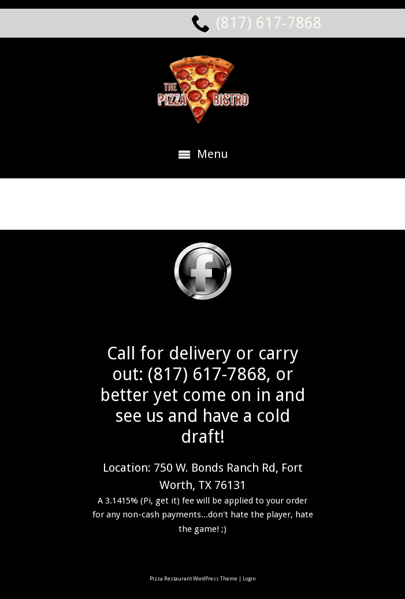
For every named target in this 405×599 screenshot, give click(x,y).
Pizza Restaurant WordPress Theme (193, 579)
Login (249, 579)
